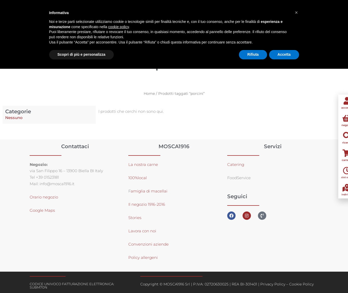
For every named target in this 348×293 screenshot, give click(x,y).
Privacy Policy (272, 284)
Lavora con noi (142, 230)
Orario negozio (44, 197)
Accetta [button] (284, 54)
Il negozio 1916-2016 (146, 204)
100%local (137, 177)
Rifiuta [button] (253, 54)
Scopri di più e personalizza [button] (81, 54)
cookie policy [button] (118, 27)
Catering (235, 164)
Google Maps (42, 210)
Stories (134, 217)
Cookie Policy (301, 284)
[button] (296, 12)
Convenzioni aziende (148, 244)
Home (149, 93)
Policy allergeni (143, 257)
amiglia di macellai (149, 191)
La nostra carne (143, 164)
